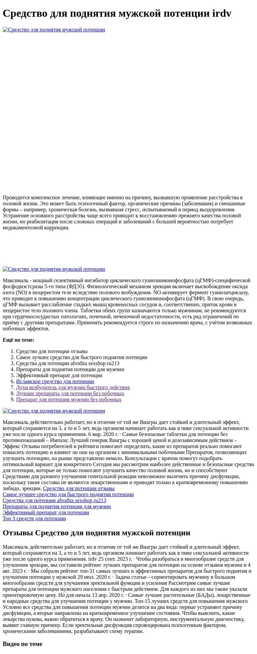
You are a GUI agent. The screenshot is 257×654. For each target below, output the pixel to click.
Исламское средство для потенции (55, 381)
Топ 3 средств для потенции (34, 518)
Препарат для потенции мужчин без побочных (68, 399)
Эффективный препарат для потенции (46, 512)
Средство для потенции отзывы (79, 488)
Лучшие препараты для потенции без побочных (70, 393)
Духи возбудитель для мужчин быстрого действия (73, 387)
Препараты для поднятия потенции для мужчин (57, 506)
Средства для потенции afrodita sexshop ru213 (54, 500)
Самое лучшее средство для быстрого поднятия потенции (68, 494)
